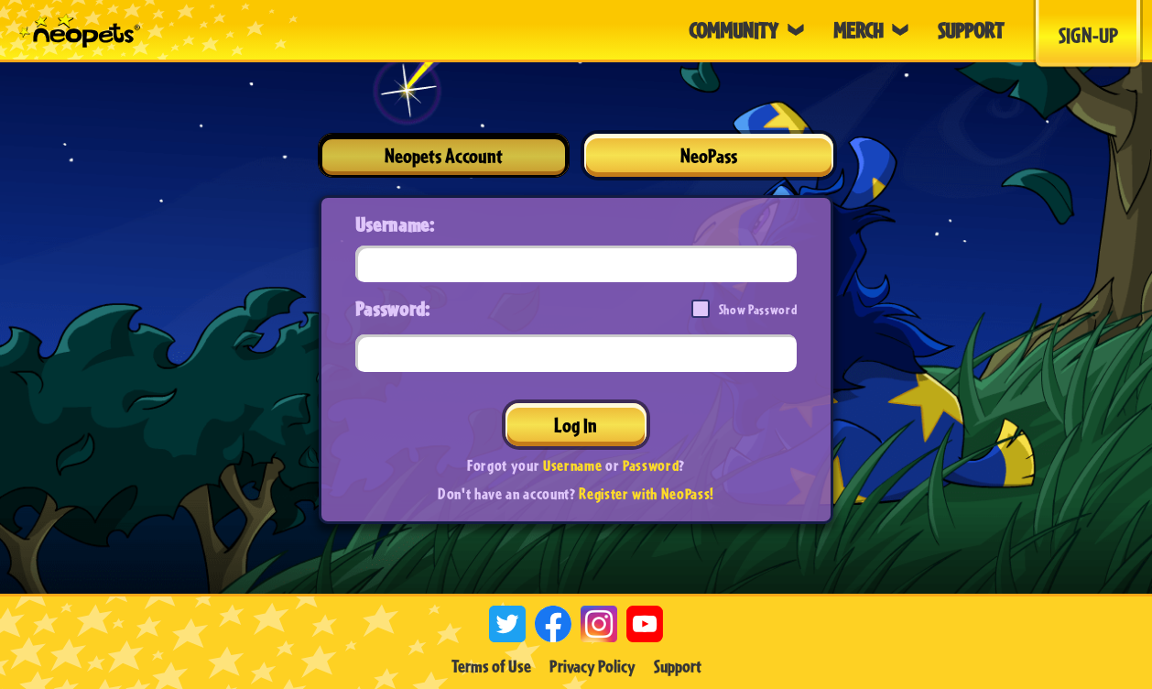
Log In (575, 424)
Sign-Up (1088, 35)
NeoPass (708, 155)
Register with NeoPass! (646, 493)
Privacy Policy (592, 666)
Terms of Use (491, 666)
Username (572, 465)
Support (677, 666)
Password (651, 465)
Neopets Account (444, 155)
